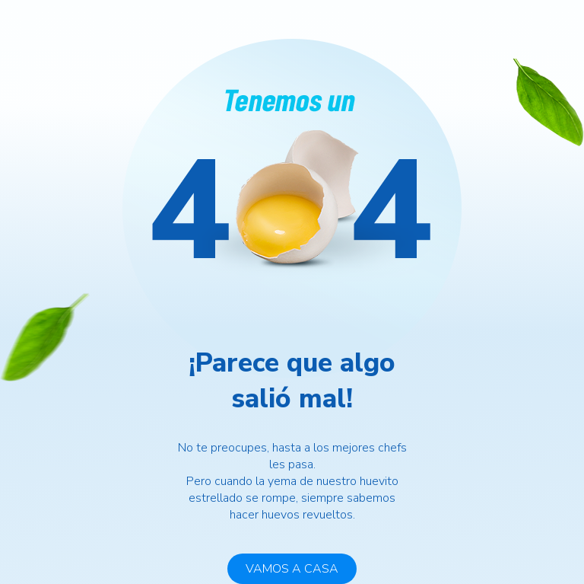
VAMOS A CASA (292, 568)
